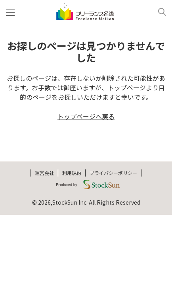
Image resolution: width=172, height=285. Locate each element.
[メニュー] (12, 12)
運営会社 (44, 172)
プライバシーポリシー (113, 172)
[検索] (159, 12)
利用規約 (71, 172)
